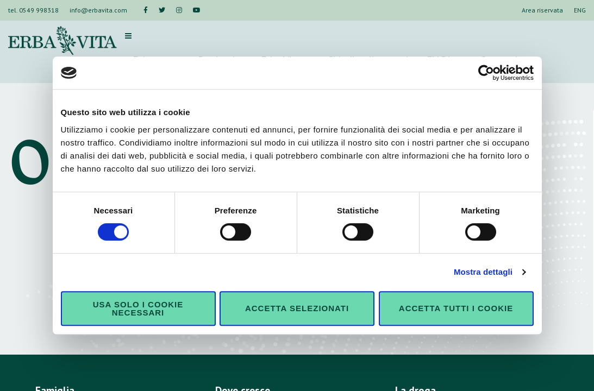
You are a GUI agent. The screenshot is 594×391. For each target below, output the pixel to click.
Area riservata (542, 10)
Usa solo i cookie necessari (138, 308)
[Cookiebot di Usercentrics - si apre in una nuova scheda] (486, 73)
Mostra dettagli (483, 271)
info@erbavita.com (98, 10)
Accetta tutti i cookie (456, 308)
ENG (580, 10)
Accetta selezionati (297, 308)
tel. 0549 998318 (33, 10)
